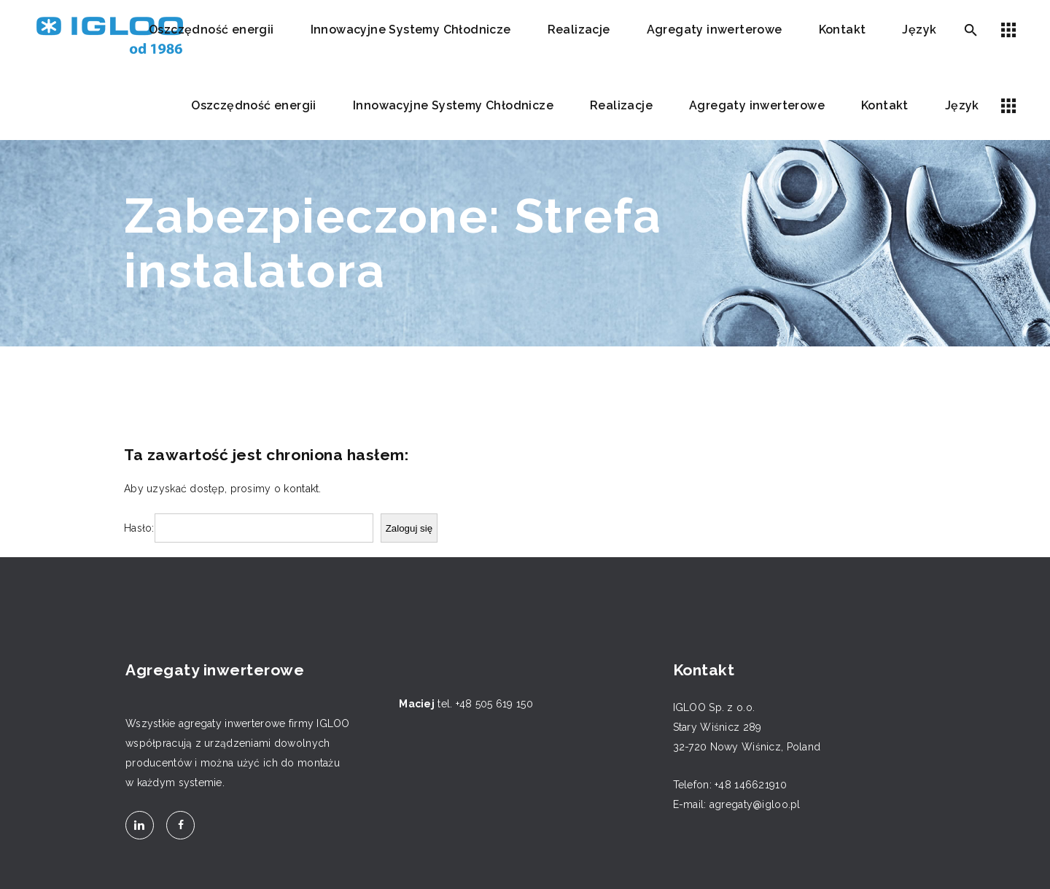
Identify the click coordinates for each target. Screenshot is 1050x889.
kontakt (301, 488)
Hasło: (139, 528)
